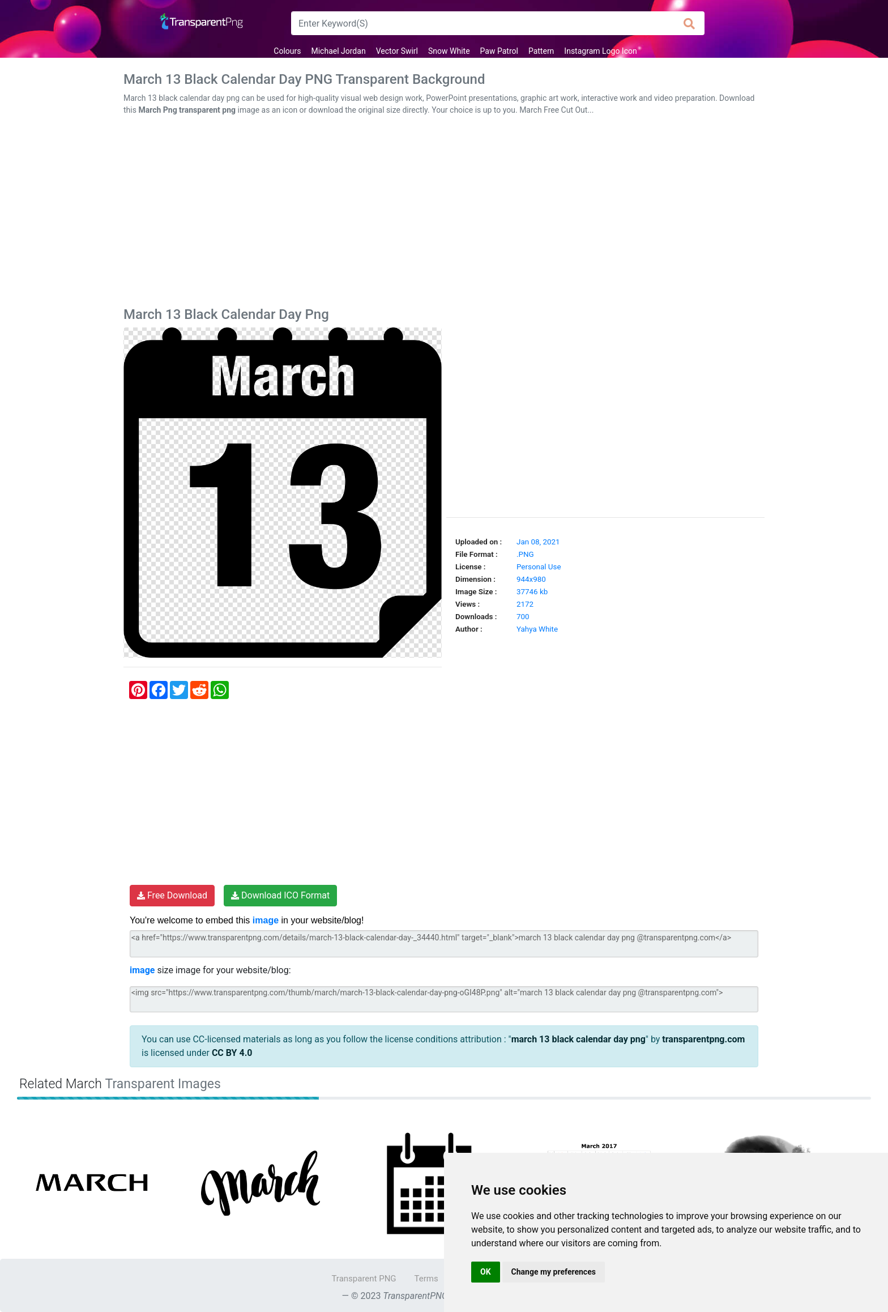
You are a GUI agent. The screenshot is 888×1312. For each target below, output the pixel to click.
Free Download (172, 895)
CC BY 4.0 (232, 1052)
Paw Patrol (499, 51)
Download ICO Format (280, 895)
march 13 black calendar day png (578, 1039)
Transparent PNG (363, 1278)
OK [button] (485, 1271)
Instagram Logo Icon (600, 51)
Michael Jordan (338, 51)
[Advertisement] (444, 213)
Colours (287, 51)
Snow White (449, 51)
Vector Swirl (397, 51)
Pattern (541, 51)
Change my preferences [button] (553, 1271)
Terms (426, 1278)
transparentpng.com (703, 1039)
